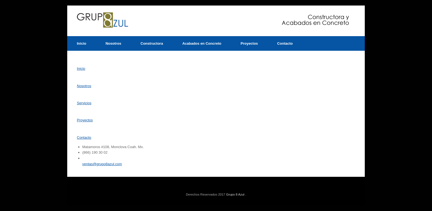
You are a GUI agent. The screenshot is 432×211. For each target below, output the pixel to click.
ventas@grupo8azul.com (102, 164)
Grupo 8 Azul (235, 194)
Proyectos (249, 43)
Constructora (152, 43)
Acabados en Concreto (202, 43)
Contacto (285, 43)
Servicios (84, 103)
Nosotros (113, 43)
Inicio (81, 43)
